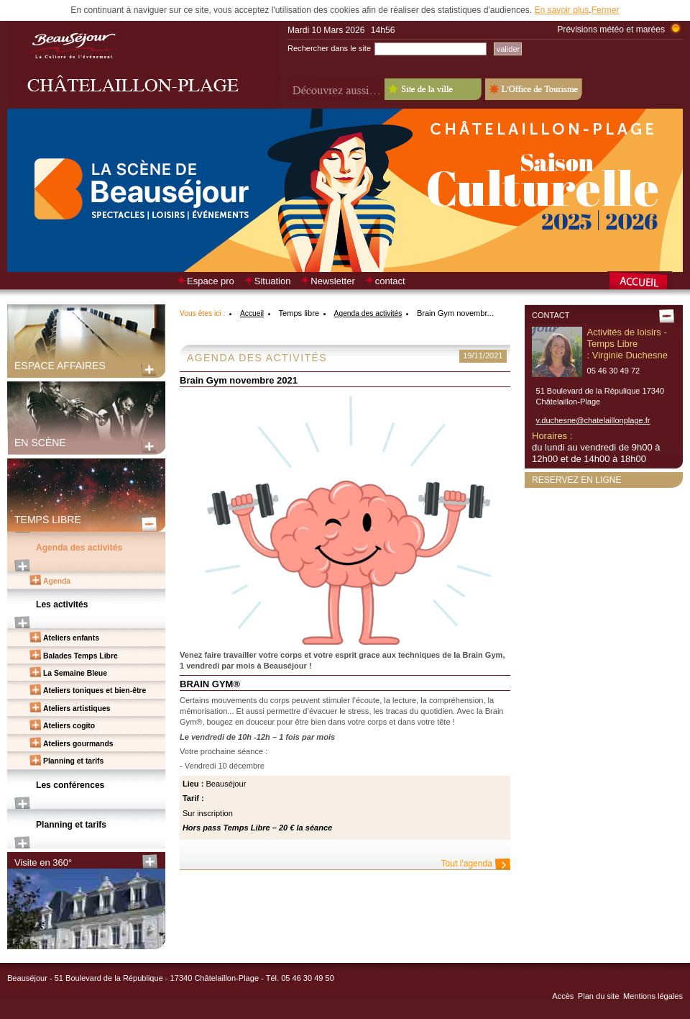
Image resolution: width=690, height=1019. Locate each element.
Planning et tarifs (73, 761)
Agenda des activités (79, 548)
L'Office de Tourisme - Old (533, 89)
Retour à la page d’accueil (645, 282)
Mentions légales (653, 996)
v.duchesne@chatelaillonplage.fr (593, 420)
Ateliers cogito (69, 726)
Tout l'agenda (466, 864)
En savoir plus (561, 10)
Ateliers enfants (71, 638)
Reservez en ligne (577, 480)
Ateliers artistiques (77, 708)
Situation (272, 281)
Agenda (56, 581)
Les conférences (70, 785)
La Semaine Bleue (75, 673)
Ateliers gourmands (78, 744)
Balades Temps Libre (80, 656)
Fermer (606, 10)
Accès (563, 996)
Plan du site (599, 996)
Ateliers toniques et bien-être (94, 690)
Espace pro (210, 281)
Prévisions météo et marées (611, 29)
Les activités (62, 604)
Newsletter (332, 281)
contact (390, 281)
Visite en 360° (43, 862)
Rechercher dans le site (329, 48)
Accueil (252, 313)
